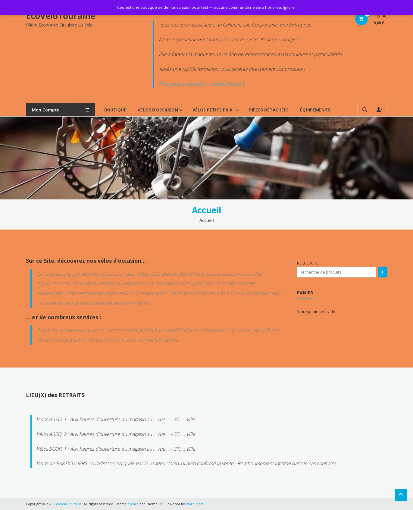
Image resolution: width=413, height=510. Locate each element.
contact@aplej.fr (228, 83)
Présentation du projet (183, 83)
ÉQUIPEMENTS (315, 110)
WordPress (194, 504)
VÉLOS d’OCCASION (158, 110)
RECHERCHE (307, 263)
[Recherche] (382, 272)
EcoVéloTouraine (60, 15)
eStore (133, 504)
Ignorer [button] (289, 7)
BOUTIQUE (115, 110)
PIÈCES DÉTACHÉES (269, 110)
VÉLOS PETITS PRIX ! (213, 110)
